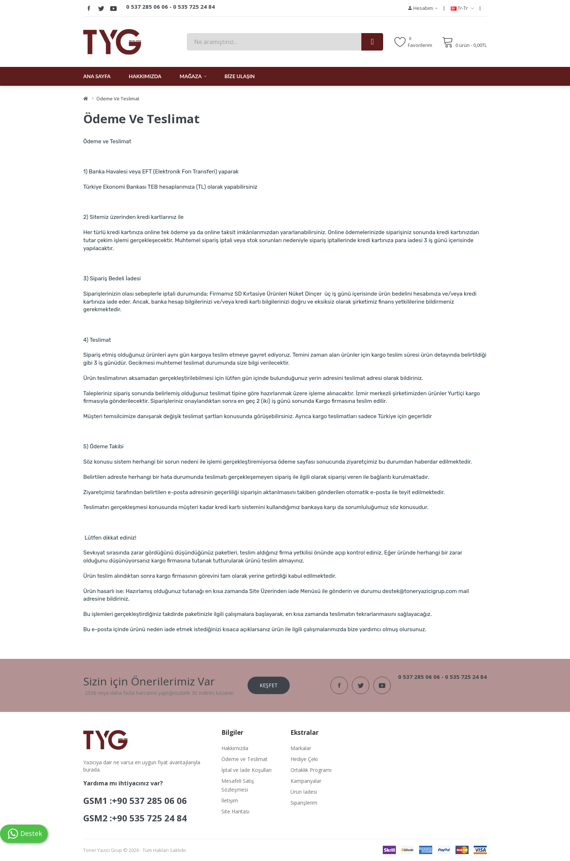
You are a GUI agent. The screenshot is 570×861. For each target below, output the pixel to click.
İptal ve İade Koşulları (246, 769)
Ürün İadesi (303, 791)
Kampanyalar (305, 780)
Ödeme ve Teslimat (117, 98)
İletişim (229, 800)
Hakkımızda (234, 748)
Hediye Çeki (304, 759)
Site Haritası (235, 811)
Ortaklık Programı (311, 769)
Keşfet (269, 685)
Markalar (300, 748)
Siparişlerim (303, 802)
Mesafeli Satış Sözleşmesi (237, 785)
